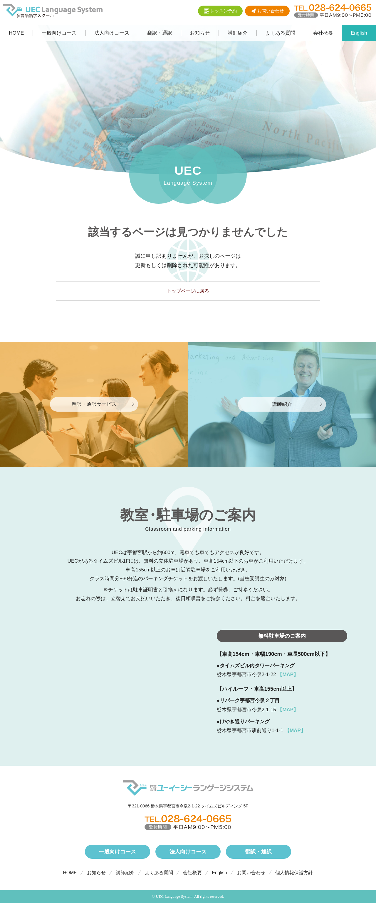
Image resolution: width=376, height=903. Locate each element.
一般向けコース (117, 851)
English (219, 872)
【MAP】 (287, 674)
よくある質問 (159, 872)
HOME (70, 872)
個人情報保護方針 (294, 872)
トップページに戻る (188, 290)
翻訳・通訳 (258, 851)
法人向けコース (188, 851)
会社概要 (192, 872)
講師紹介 (125, 872)
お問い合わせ (251, 872)
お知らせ (96, 872)
